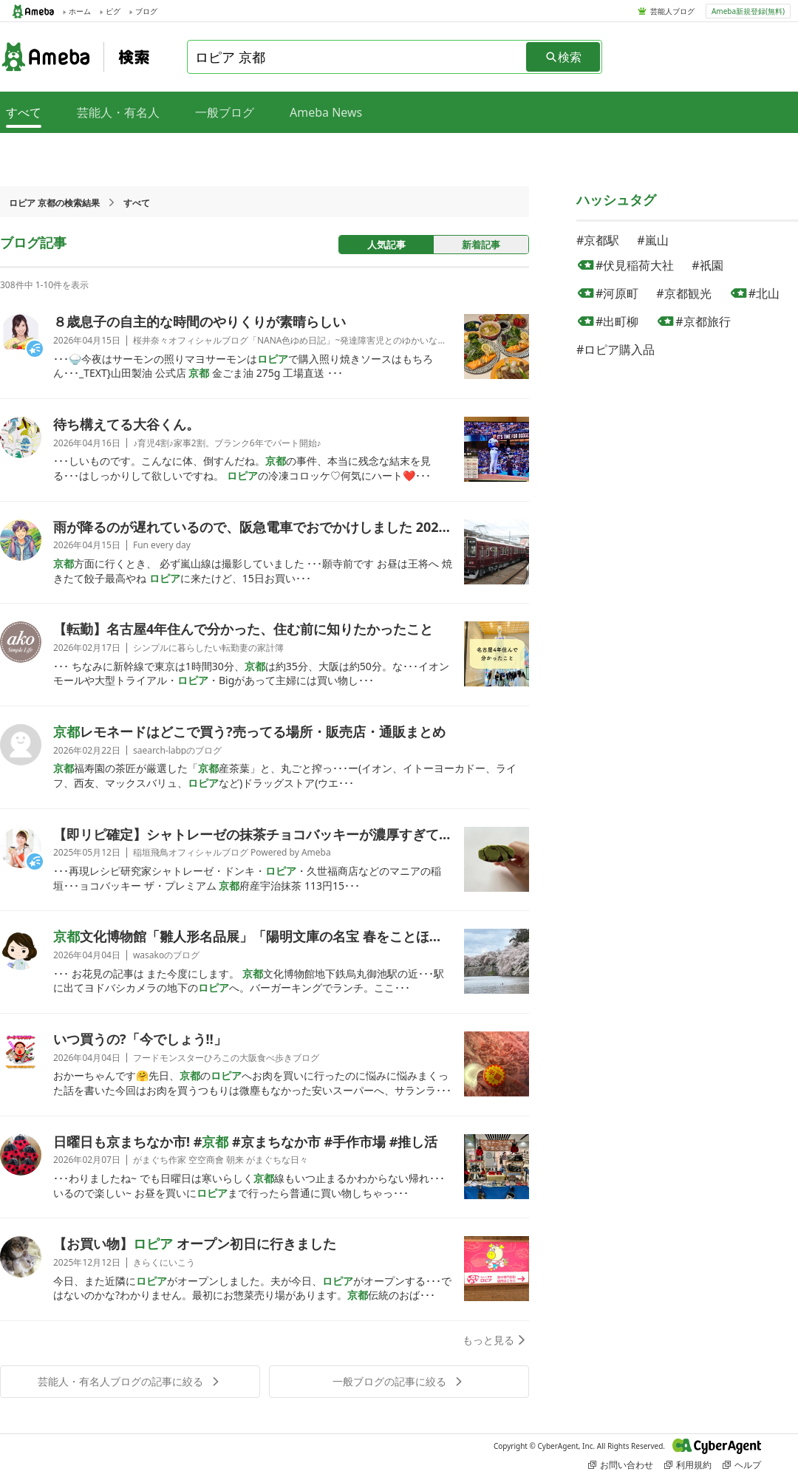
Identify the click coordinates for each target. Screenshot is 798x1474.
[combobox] (357, 57)
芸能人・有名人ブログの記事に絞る (130, 1381)
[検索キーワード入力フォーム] (357, 57)
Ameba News (326, 112)
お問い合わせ (620, 1464)
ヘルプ (742, 1464)
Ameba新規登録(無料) (748, 11)
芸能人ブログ (672, 11)
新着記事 (481, 244)
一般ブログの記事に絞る (399, 1381)
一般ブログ (224, 112)
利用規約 (688, 1464)
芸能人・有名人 (118, 112)
